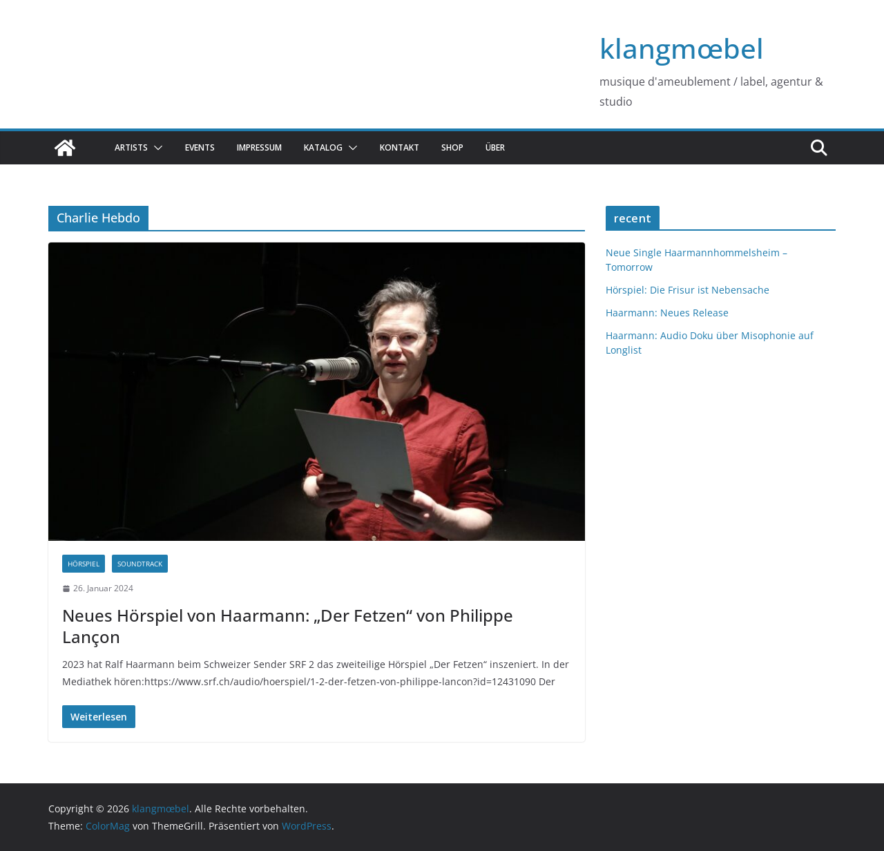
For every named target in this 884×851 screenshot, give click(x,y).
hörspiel (83, 563)
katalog (323, 147)
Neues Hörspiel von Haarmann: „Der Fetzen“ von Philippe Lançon (287, 626)
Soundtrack (139, 563)
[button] (155, 148)
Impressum (259, 147)
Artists (131, 147)
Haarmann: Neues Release (667, 312)
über (495, 147)
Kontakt (399, 147)
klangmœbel (681, 48)
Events (200, 147)
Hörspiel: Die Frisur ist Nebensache (687, 289)
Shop (452, 147)
